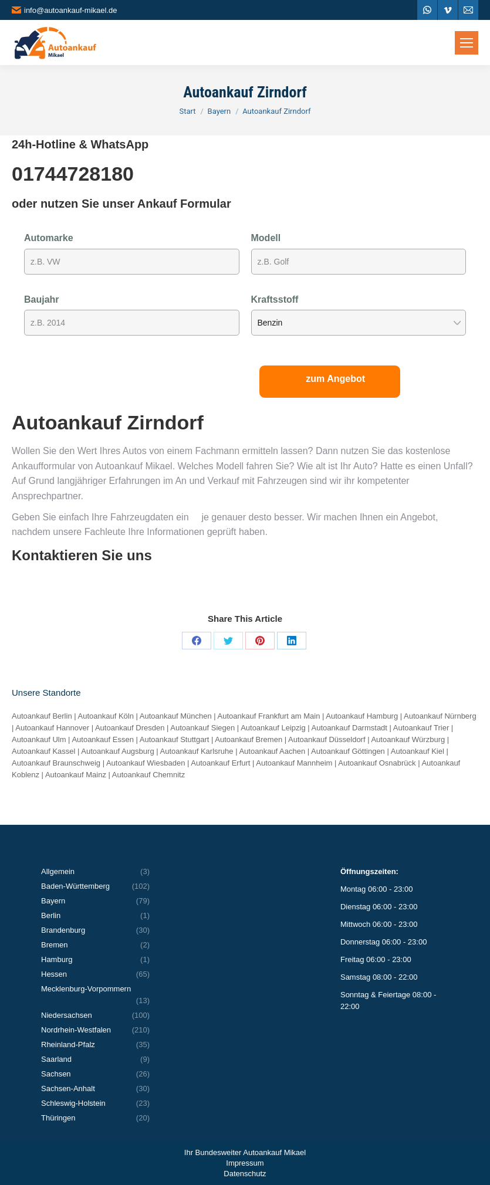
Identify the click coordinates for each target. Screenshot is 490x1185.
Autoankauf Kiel (417, 751)
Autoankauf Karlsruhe (197, 751)
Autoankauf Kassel (43, 751)
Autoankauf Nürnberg (440, 716)
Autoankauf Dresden (130, 727)
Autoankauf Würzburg (408, 739)
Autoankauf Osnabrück (376, 763)
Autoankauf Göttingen (348, 751)
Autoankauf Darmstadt (349, 727)
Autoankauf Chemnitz (148, 774)
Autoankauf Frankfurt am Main (269, 716)
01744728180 (73, 173)
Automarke (48, 238)
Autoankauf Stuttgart (174, 739)
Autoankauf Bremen (248, 739)
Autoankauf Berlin (42, 716)
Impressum (244, 1163)
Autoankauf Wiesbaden (145, 763)
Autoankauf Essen (103, 739)
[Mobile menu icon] (466, 43)
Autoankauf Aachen (272, 751)
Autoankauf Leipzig (273, 727)
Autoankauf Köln (106, 716)
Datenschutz (245, 1173)
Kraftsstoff (275, 299)
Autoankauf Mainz (75, 774)
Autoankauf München (176, 716)
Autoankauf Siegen (202, 727)
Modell (266, 238)
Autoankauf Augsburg (117, 751)
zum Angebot (335, 379)
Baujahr (41, 299)
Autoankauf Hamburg (362, 716)
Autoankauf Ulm (39, 739)
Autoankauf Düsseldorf (327, 739)
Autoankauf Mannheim (294, 763)
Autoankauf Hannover (52, 727)
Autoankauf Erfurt (220, 763)
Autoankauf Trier (421, 727)
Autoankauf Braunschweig (56, 763)
